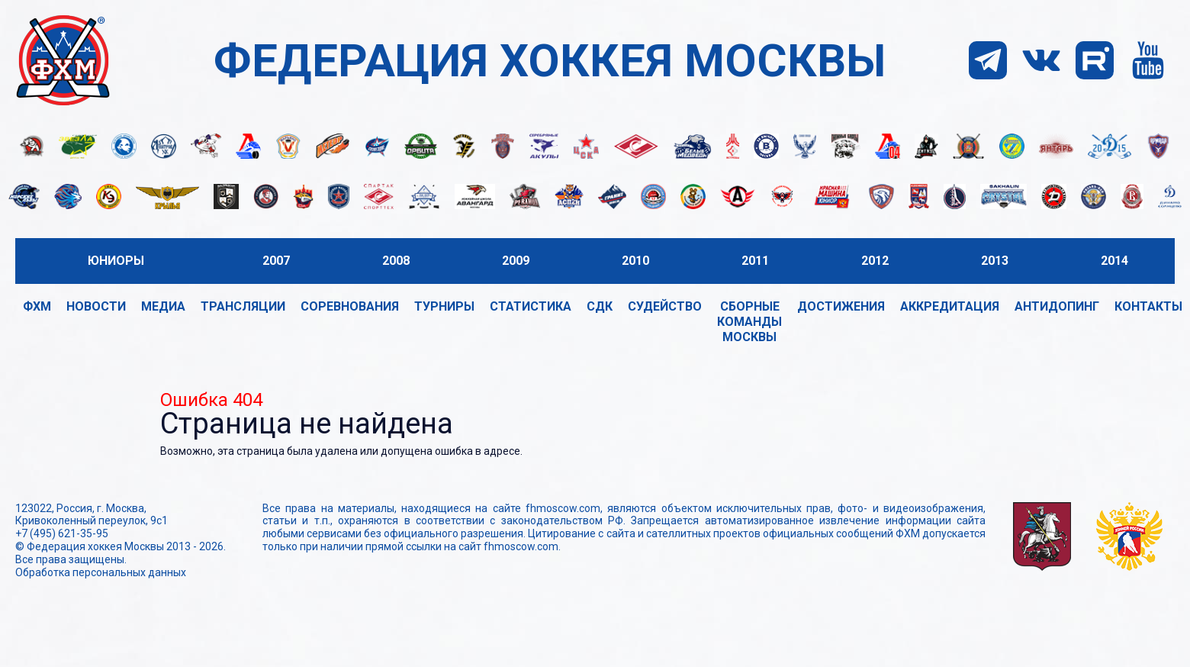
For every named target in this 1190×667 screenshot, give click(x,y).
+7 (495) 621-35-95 (61, 533)
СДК (600, 306)
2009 (515, 260)
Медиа (163, 306)
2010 (635, 260)
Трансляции (243, 306)
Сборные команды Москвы (749, 321)
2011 (755, 260)
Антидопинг (1057, 306)
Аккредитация (949, 306)
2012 (875, 260)
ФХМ (37, 306)
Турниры (444, 306)
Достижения (841, 306)
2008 (396, 260)
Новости (96, 306)
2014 (1114, 260)
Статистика (530, 306)
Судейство (665, 306)
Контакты (1148, 306)
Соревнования (350, 306)
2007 (276, 260)
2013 (994, 260)
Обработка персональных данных (100, 572)
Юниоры (116, 260)
